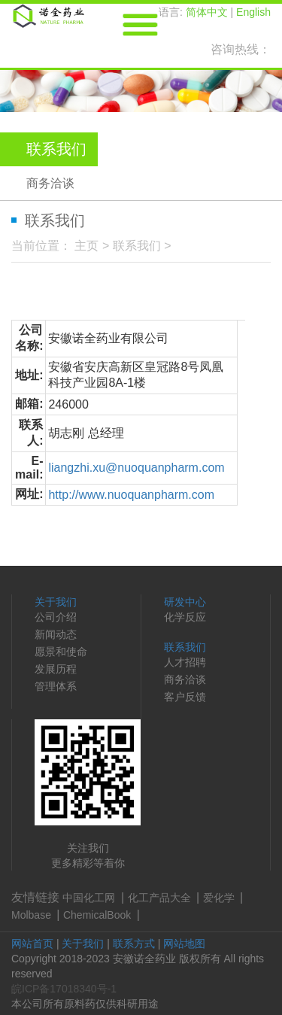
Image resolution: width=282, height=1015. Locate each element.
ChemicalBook (97, 915)
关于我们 (56, 602)
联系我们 (137, 245)
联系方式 (134, 944)
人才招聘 (185, 662)
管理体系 (56, 686)
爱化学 (219, 898)
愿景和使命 (61, 652)
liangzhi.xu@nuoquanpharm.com (136, 467)
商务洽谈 (50, 183)
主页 (86, 245)
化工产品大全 (159, 898)
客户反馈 (185, 697)
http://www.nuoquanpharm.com (131, 494)
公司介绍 (56, 617)
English (253, 12)
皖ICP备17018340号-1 (64, 989)
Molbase (31, 915)
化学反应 (185, 617)
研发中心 (185, 602)
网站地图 (184, 944)
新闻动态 (56, 634)
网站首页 (32, 944)
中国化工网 (88, 898)
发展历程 (56, 669)
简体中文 (207, 12)
